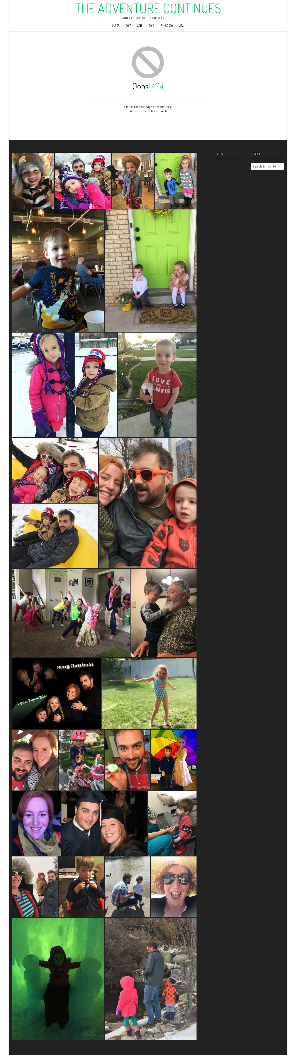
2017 (128, 25)
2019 (151, 25)
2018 (139, 25)
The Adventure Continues (148, 8)
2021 (181, 25)
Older (115, 25)
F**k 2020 (167, 25)
